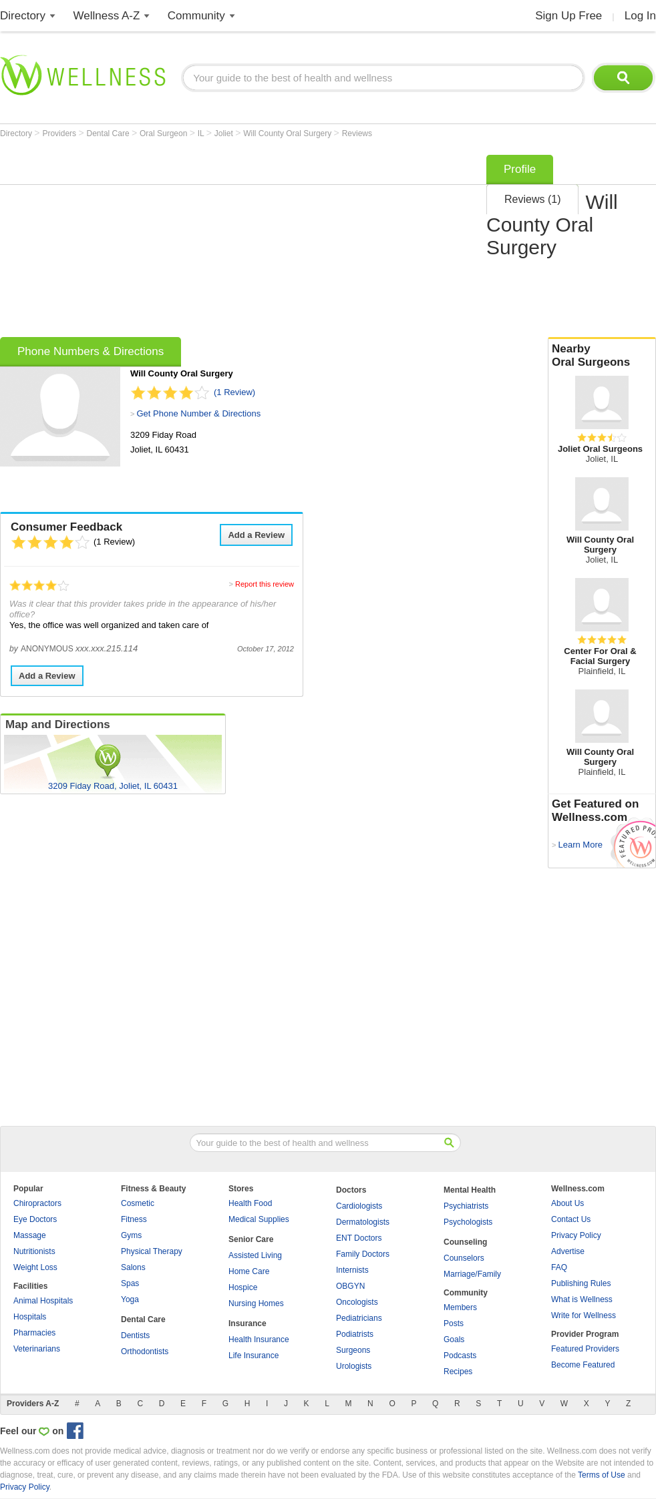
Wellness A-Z (106, 15)
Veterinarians (36, 1349)
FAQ (559, 1267)
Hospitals (29, 1316)
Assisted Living (255, 1255)
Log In (640, 15)
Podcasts (460, 1355)
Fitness (134, 1219)
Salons (133, 1267)
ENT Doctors (358, 1238)
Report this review (264, 584)
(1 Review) (234, 392)
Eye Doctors (35, 1219)
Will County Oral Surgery (288, 133)
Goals (454, 1339)
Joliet (224, 133)
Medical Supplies (258, 1219)
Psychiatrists (466, 1206)
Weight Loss (35, 1267)
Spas (130, 1283)
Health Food (250, 1203)
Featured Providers (585, 1349)
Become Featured (583, 1365)
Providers (60, 133)
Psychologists (468, 1222)
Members (460, 1307)
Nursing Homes (256, 1303)
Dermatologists (362, 1222)
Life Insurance (253, 1355)
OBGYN (350, 1286)
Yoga (130, 1299)
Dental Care (109, 133)
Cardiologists (359, 1206)
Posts (454, 1323)
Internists (352, 1270)
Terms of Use (601, 1475)
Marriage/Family (472, 1274)
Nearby (602, 355)
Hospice (242, 1287)
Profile (520, 169)
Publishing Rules (581, 1283)
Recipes (458, 1371)
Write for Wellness (583, 1315)
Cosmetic (137, 1203)
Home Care (248, 1271)
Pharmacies (34, 1332)
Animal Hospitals (43, 1300)
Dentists (135, 1335)
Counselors (464, 1258)
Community (196, 15)
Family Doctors (362, 1254)
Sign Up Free (568, 15)
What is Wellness (582, 1299)
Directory (22, 15)
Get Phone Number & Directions (198, 413)
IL (202, 133)
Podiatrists (354, 1334)
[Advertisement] (199, 241)
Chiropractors (37, 1203)
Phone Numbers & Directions (90, 351)
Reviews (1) (532, 199)
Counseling (465, 1242)
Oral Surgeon (165, 133)
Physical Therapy (151, 1251)
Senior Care (250, 1239)
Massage (29, 1235)
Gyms (131, 1235)
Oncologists (357, 1302)
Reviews (357, 133)
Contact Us (571, 1219)
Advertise (568, 1251)
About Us (567, 1203)
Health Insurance (258, 1339)
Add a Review (256, 535)
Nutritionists (34, 1251)
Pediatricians (359, 1318)
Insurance (247, 1323)
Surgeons (353, 1350)
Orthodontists (144, 1351)
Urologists (353, 1366)
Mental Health (470, 1190)
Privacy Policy (576, 1235)
